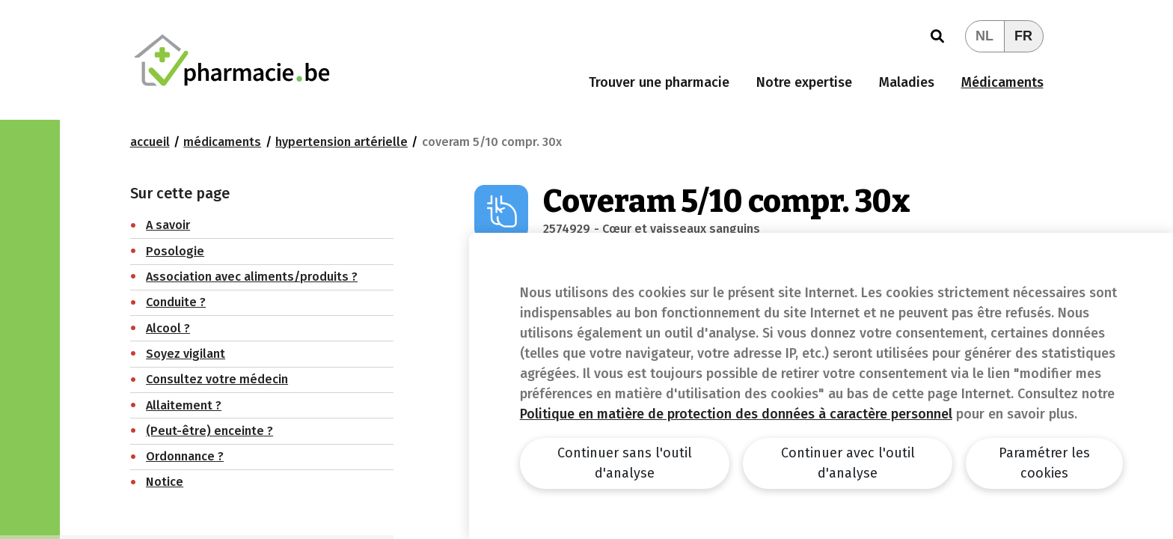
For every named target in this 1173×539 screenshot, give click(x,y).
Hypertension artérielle (341, 142)
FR (1023, 35)
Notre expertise (804, 82)
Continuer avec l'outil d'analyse (848, 463)
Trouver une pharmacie (659, 82)
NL (984, 35)
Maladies (906, 82)
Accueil (150, 142)
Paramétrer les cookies (1044, 463)
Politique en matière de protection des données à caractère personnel (736, 414)
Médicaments (1002, 82)
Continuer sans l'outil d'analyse (624, 463)
